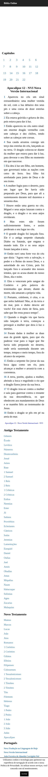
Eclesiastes (9, 526)
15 (17, 73)
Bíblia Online (10, 3)
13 (4, 73)
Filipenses (9, 665)
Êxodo (7, 440)
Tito (6, 692)
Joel (6, 562)
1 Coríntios (9, 647)
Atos (6, 638)
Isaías (6, 535)
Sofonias (8, 594)
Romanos (8, 642)
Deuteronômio (11, 454)
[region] (24, 26)
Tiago (6, 705)
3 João (7, 728)
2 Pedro (7, 714)
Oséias (7, 557)
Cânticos (8, 530)
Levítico (8, 445)
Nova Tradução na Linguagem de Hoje (21, 748)
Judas (6, 732)
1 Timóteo (9, 683)
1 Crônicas (9, 490)
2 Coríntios (9, 651)
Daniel (7, 553)
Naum (7, 584)
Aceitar (24, 774)
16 (23, 73)
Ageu (6, 598)
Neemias (8, 503)
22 (23, 79)
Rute (6, 467)
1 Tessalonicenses (12, 674)
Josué (6, 458)
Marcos (7, 624)
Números (8, 449)
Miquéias (8, 580)
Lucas (7, 629)
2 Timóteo (9, 687)
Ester (6, 508)
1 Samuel (8, 472)
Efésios (7, 660)
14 (11, 73)
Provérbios (9, 521)
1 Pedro (7, 710)
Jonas (6, 575)
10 (23, 66)
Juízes (7, 463)
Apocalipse (9, 737)
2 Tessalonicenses (12, 678)
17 (30, 73)
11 (30, 66)
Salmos (7, 517)
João (6, 633)
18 (36, 73)
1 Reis (7, 481)
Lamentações (10, 544)
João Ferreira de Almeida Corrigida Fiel (21, 756)
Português (10, 743)
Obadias (8, 571)
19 (4, 79)
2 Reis (7, 485)
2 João (7, 723)
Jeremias (8, 539)
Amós (7, 566)
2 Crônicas (9, 494)
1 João (7, 719)
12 (36, 66)
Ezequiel (8, 548)
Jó (5, 512)
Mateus (7, 620)
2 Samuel (8, 476)
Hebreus (8, 701)
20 (11, 79)
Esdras (7, 499)
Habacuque (9, 589)
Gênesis (8, 436)
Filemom (8, 696)
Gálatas (7, 656)
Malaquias (9, 607)
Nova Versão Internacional (15, 752)
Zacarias (8, 602)
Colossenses (10, 669)
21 (17, 79)
